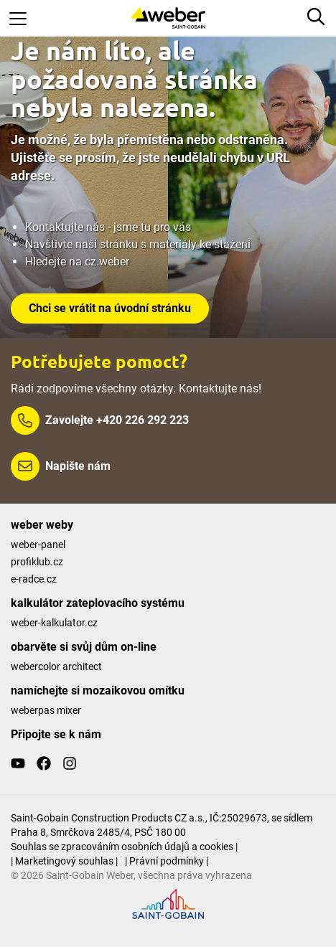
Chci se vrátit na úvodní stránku (110, 308)
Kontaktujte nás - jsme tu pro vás (108, 227)
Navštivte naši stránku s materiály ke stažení (138, 244)
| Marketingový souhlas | (64, 861)
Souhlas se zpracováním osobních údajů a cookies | (124, 846)
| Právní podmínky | (166, 861)
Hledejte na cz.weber (77, 261)
